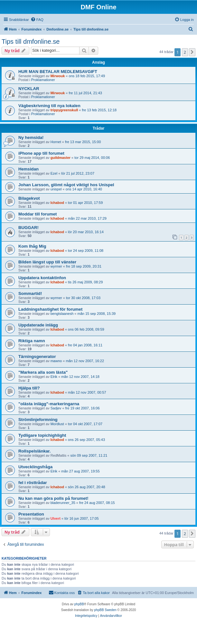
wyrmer (56, 266)
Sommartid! (30, 293)
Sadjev (56, 408)
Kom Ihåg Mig (32, 246)
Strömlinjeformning (38, 419)
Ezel (54, 173)
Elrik (54, 377)
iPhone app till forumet (41, 153)
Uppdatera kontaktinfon (42, 277)
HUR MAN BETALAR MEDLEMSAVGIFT (57, 71)
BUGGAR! (28, 227)
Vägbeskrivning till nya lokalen (49, 105)
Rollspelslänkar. (34, 451)
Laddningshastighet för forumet (50, 309)
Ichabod (57, 203)
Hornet (56, 142)
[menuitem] (37, 19)
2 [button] (185, 52)
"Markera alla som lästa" (43, 372)
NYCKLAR (28, 88)
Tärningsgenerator (37, 356)
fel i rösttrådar (32, 482)
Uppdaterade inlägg (38, 325)
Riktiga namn (31, 340)
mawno (56, 361)
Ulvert (56, 518)
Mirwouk (58, 76)
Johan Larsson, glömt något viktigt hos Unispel (66, 184)
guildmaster (60, 158)
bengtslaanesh (62, 314)
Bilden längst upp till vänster (47, 262)
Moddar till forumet (37, 214)
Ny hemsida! (30, 137)
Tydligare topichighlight (42, 435)
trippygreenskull (64, 110)
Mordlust (57, 424)
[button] (192, 52)
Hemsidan (28, 169)
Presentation (31, 514)
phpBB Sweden (105, 610)
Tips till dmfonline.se (31, 41)
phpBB (79, 604)
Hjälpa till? (29, 388)
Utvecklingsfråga (35, 466)
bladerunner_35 (63, 503)
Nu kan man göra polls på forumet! (53, 498)
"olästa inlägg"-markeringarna (48, 403)
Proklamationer (43, 80)
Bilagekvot (29, 198)
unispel (56, 189)
